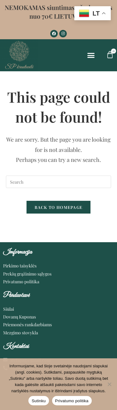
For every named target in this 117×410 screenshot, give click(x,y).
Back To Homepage (59, 207)
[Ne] (109, 384)
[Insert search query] (58, 182)
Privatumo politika (72, 400)
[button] (91, 55)
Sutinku (39, 400)
